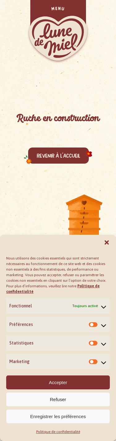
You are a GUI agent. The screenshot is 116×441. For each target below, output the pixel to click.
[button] (107, 242)
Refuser (58, 399)
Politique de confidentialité (58, 432)
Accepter (58, 382)
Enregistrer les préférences (58, 416)
